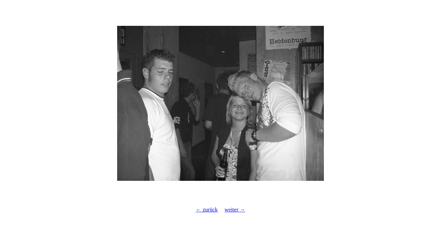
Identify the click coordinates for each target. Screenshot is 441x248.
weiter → (235, 210)
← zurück (207, 210)
